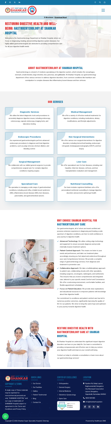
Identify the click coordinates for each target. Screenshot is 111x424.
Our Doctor (36, 383)
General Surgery (63, 387)
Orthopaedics (62, 383)
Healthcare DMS (100, 421)
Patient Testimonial (39, 395)
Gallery (34, 391)
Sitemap (46, 421)
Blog (33, 399)
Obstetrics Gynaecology (66, 395)
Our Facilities (36, 387)
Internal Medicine (64, 391)
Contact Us (36, 402)
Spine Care (62, 399)
